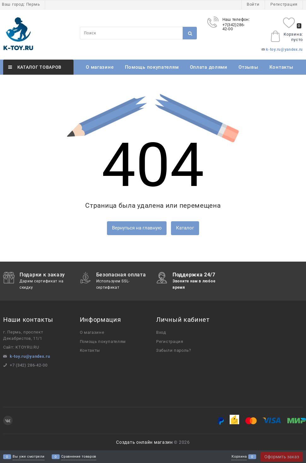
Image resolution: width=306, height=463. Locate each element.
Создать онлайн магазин (144, 442)
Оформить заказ (281, 456)
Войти (253, 4)
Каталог (185, 228)
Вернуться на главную (137, 228)
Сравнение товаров (78, 456)
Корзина (239, 456)
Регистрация (283, 4)
